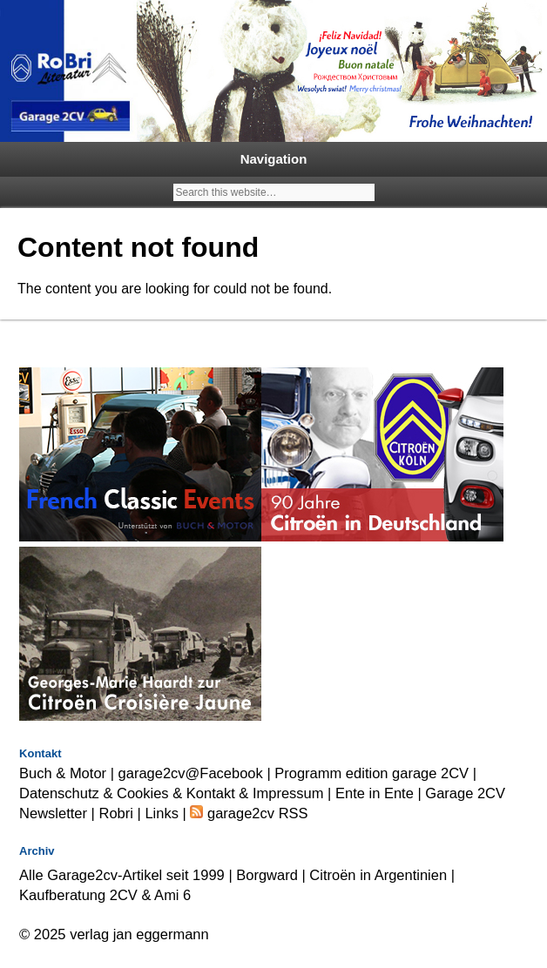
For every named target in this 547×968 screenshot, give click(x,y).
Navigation (273, 158)
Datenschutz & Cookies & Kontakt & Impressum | (177, 793)
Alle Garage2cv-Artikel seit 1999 (122, 875)
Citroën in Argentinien (378, 875)
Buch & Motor (62, 773)
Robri (116, 813)
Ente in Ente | (380, 793)
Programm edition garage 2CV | (375, 773)
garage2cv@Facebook (190, 773)
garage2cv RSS (255, 813)
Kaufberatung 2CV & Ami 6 (105, 895)
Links (162, 813)
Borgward (267, 875)
